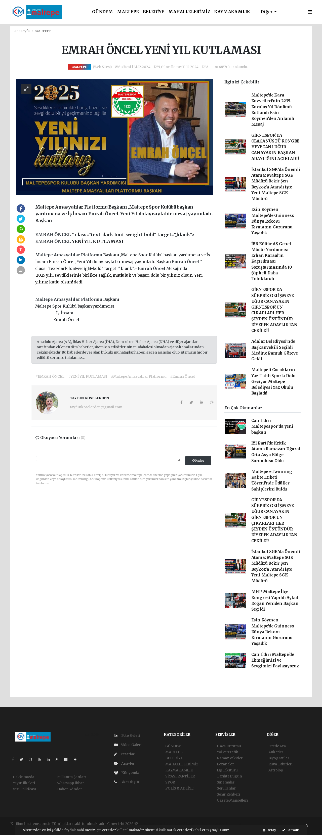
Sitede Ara (277, 746)
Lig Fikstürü (227, 770)
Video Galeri (127, 745)
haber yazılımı (150, 823)
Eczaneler (225, 764)
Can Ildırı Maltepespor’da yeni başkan (272, 426)
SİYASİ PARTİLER (180, 776)
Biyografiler (278, 758)
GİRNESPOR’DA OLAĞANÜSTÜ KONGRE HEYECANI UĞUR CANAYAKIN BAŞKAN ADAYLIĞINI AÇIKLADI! (275, 147)
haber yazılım (220, 823)
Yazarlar (124, 754)
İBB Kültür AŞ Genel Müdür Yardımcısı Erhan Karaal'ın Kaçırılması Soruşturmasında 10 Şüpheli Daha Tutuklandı (271, 261)
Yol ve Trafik (227, 752)
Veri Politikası (24, 789)
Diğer (267, 12)
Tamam (290, 830)
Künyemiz (126, 772)
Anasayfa (22, 31)
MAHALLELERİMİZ (189, 12)
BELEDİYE (153, 12)
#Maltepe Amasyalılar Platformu (138, 376)
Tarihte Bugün (229, 776)
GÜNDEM (102, 12)
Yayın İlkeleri (24, 783)
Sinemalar (225, 782)
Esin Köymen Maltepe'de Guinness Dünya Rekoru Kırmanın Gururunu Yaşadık (272, 221)
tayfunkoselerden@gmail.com (96, 407)
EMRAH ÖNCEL (53, 234)
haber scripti (197, 823)
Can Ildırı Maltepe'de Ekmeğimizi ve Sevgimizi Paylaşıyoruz (275, 660)
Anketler (275, 752)
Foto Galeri (127, 735)
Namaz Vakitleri (230, 758)
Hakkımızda (23, 777)
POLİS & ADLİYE (179, 788)
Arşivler (124, 763)
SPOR (170, 782)
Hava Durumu (229, 746)
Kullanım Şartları (71, 777)
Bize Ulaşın (126, 782)
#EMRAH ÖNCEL (49, 376)
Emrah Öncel (186, 261)
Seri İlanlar (226, 788)
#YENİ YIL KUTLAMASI (87, 376)
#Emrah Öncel (182, 376)
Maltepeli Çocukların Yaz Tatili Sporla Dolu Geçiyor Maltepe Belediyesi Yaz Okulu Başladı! (273, 381)
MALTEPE (128, 12)
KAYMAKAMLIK (232, 12)
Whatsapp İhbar (70, 783)
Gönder (198, 460)
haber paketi (174, 823)
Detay (269, 830)
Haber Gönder (69, 789)
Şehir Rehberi (228, 794)
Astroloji (275, 770)
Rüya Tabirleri (280, 764)
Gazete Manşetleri (232, 800)
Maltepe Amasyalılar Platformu (69, 254)
